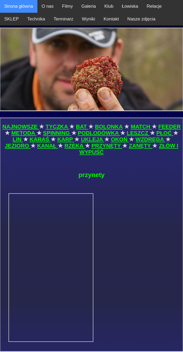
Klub (108, 6)
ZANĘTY (140, 146)
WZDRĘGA (150, 139)
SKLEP (11, 19)
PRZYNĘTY (107, 146)
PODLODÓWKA (99, 133)
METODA (24, 133)
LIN (17, 139)
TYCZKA (57, 126)
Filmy (67, 6)
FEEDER (169, 126)
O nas (48, 6)
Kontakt (111, 19)
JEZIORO (18, 146)
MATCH (141, 126)
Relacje (154, 6)
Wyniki (88, 19)
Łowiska (130, 6)
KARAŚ (40, 139)
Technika (36, 19)
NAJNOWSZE (20, 126)
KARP (65, 139)
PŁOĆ (164, 133)
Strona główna (18, 6)
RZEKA (74, 146)
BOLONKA (109, 126)
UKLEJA (92, 139)
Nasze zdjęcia (141, 19)
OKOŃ (120, 139)
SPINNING (57, 133)
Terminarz (63, 19)
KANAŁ (47, 146)
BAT (82, 126)
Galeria (88, 6)
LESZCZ (138, 133)
